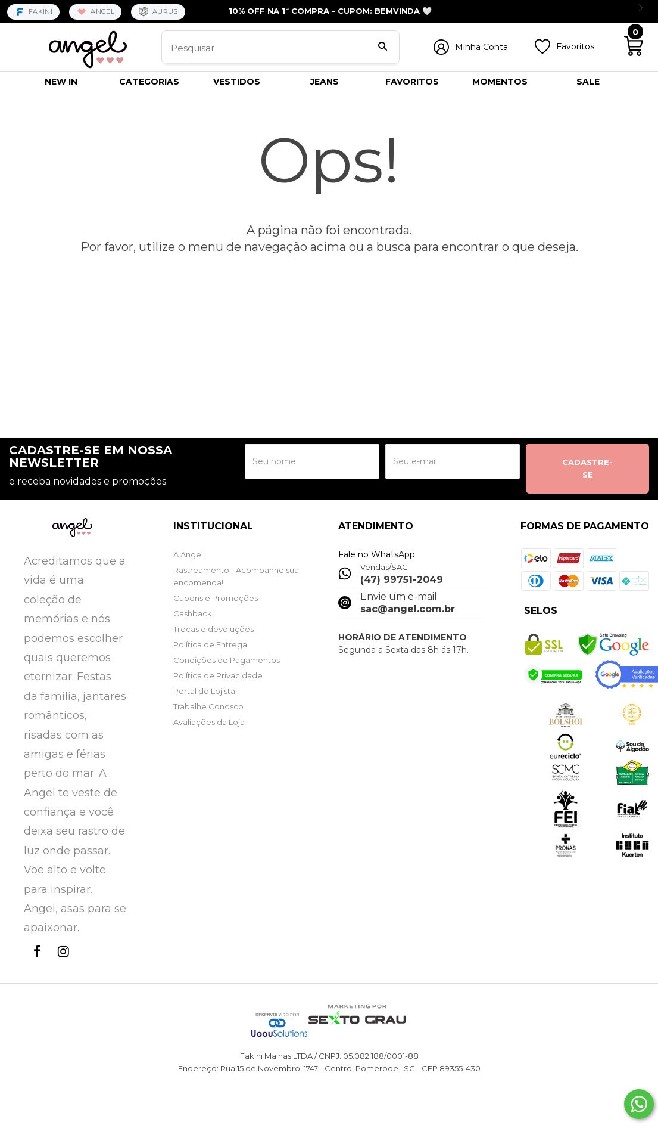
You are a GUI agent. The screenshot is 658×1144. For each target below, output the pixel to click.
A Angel (188, 554)
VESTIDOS (236, 81)
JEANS (324, 81)
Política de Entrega (210, 644)
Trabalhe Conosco (208, 706)
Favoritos (575, 46)
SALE (588, 81)
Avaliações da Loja (209, 722)
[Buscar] (382, 47)
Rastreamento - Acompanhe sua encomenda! (236, 576)
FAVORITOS (412, 81)
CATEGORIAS (149, 81)
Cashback (192, 613)
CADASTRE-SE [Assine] (587, 468)
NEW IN (61, 81)
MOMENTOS (500, 81)
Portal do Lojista (204, 691)
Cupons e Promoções (215, 598)
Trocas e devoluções (213, 629)
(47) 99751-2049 (401, 579)
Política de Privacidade (218, 675)
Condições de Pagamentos (226, 660)
